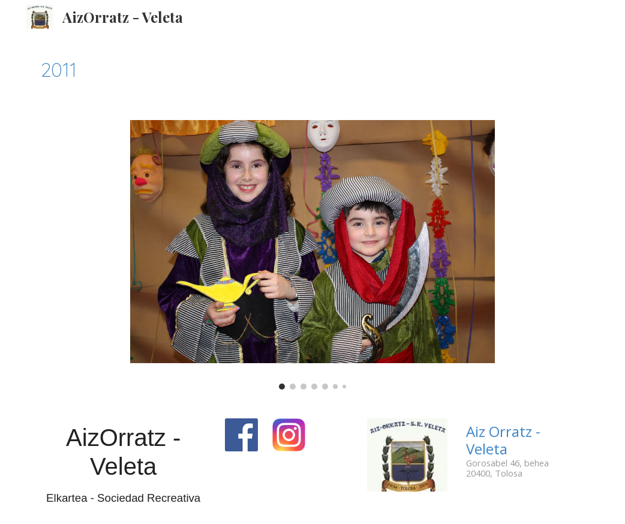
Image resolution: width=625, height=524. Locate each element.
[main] (312, 69)
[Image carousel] (312, 255)
